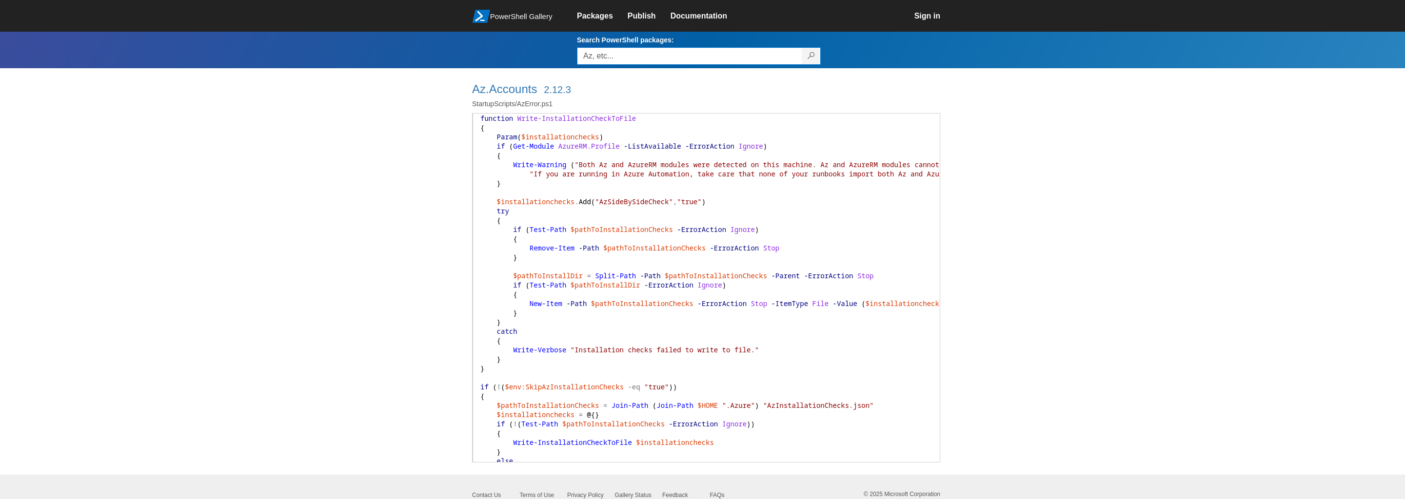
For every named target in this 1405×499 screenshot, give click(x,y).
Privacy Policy (585, 495)
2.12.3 (557, 89)
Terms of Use (537, 495)
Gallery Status (633, 495)
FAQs (717, 495)
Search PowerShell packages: (625, 40)
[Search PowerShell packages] (811, 56)
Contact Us (486, 495)
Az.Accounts (504, 89)
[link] (602, 16)
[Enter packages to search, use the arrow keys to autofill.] (689, 56)
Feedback (675, 495)
